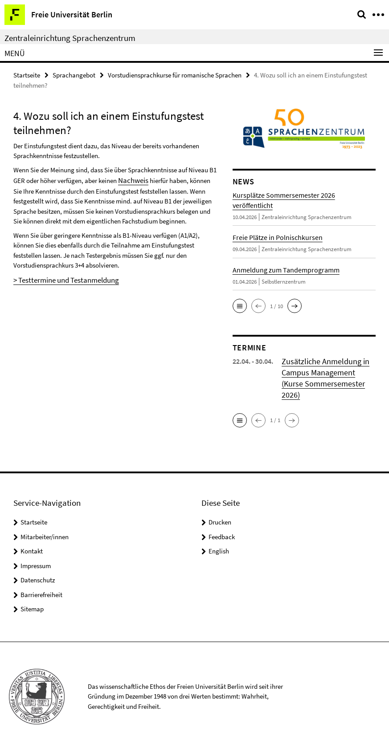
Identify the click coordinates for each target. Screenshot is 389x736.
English (219, 536)
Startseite (26, 74)
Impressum (35, 550)
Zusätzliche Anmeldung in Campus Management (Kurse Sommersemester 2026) (325, 370)
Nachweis (131, 179)
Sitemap (32, 594)
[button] (240, 305)
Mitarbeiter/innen (44, 521)
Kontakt (31, 536)
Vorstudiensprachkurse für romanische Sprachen (175, 74)
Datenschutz (37, 565)
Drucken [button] (220, 507)
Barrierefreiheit (41, 579)
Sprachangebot (74, 74)
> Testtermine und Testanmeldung (59, 276)
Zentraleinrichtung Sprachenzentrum (69, 38)
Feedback (222, 521)
